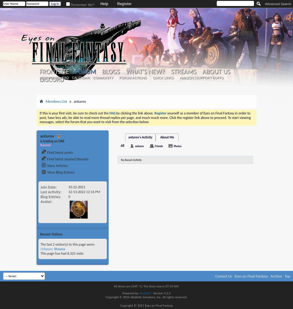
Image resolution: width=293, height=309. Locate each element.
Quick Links (163, 78)
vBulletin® (146, 293)
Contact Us (223, 276)
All (122, 146)
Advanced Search (278, 4)
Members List (56, 101)
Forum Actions (133, 78)
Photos (178, 146)
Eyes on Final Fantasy (251, 276)
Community (103, 78)
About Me (167, 137)
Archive (276, 276)
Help (104, 4)
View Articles (54, 165)
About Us (216, 72)
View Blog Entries (57, 172)
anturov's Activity (140, 137)
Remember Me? (80, 5)
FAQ (65, 78)
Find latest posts (57, 152)
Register (124, 4)
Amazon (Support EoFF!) (202, 78)
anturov (139, 146)
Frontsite (54, 72)
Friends (159, 146)
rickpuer (46, 249)
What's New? (145, 72)
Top (287, 276)
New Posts (49, 78)
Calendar (81, 78)
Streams (183, 72)
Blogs (111, 72)
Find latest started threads (65, 159)
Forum (85, 72)
